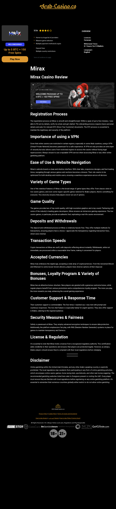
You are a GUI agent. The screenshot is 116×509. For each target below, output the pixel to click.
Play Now (15, 59)
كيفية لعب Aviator (53, 418)
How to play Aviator (41, 418)
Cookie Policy (52, 414)
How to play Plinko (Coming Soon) (70, 418)
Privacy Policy (43, 414)
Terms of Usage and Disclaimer (67, 414)
